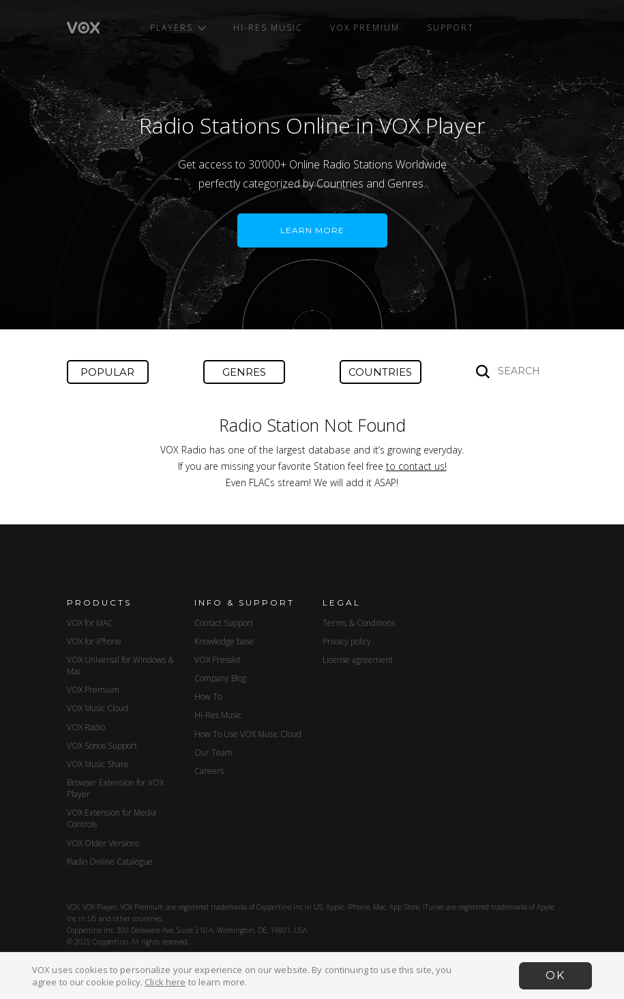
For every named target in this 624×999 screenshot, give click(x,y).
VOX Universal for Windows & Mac (120, 665)
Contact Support (223, 623)
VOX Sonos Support (102, 745)
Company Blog (220, 678)
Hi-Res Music (268, 27)
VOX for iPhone (94, 641)
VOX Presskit (217, 660)
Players (178, 27)
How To (208, 696)
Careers (209, 771)
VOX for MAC (90, 623)
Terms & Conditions (359, 623)
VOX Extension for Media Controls (111, 818)
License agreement (358, 660)
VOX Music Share (98, 764)
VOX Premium (365, 27)
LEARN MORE (312, 230)
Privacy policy (347, 641)
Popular (107, 372)
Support (450, 27)
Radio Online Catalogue (110, 861)
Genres (244, 372)
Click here (165, 982)
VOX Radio (86, 727)
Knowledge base (224, 641)
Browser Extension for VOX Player (115, 788)
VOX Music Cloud (97, 708)
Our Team (213, 752)
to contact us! (416, 466)
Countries (380, 372)
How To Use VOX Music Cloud (247, 734)
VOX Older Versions (103, 843)
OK (555, 975)
